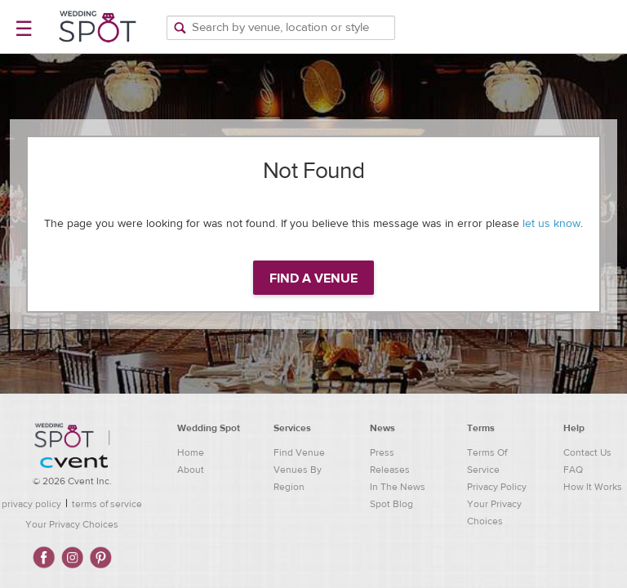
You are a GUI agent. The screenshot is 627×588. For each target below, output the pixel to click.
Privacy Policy (497, 486)
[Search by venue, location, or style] (281, 28)
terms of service (107, 503)
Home (190, 452)
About (190, 469)
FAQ (573, 469)
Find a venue (313, 278)
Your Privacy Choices (71, 524)
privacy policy (31, 503)
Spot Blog (391, 503)
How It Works (592, 486)
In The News (397, 486)
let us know (551, 223)
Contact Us (587, 452)
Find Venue (299, 452)
